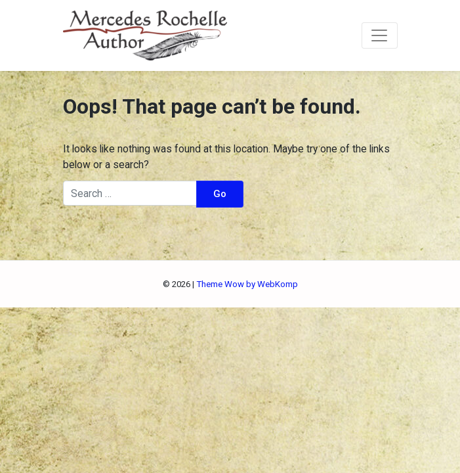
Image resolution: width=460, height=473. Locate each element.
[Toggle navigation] (380, 35)
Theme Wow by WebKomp (247, 284)
